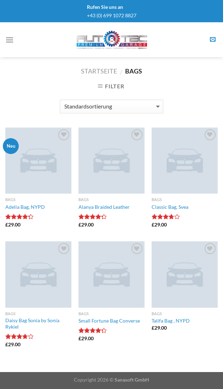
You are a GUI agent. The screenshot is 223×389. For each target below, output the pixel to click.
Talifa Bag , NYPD (171, 321)
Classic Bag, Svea (170, 207)
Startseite (99, 71)
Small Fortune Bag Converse (109, 321)
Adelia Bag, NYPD (25, 207)
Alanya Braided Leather (104, 207)
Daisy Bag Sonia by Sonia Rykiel (32, 323)
